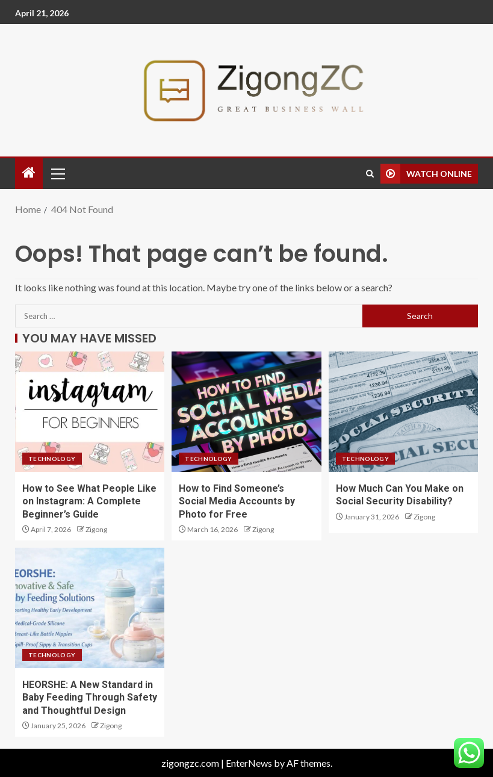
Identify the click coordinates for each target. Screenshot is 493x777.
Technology (52, 458)
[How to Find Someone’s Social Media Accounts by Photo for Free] (246, 411)
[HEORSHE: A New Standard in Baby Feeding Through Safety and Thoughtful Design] (89, 608)
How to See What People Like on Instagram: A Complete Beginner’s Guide (89, 501)
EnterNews (249, 763)
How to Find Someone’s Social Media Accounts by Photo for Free (237, 501)
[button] (57, 173)
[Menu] (57, 173)
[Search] (369, 173)
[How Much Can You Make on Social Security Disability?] (403, 411)
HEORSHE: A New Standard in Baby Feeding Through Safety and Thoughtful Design (89, 697)
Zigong (96, 529)
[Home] (29, 173)
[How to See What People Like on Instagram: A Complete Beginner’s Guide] (89, 411)
